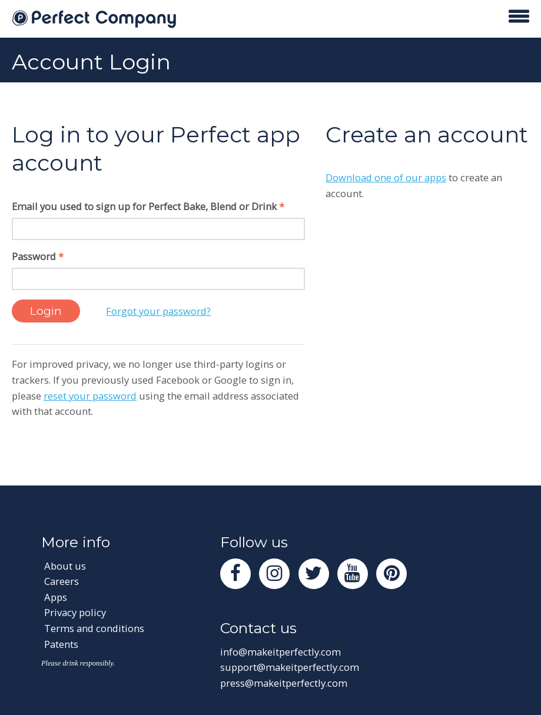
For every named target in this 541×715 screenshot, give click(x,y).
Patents (61, 644)
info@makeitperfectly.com (280, 652)
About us (65, 566)
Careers (61, 581)
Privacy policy (75, 612)
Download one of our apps (386, 177)
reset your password (90, 396)
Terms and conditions (94, 628)
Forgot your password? (158, 311)
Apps (55, 597)
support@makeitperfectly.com (289, 667)
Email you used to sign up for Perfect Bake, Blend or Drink (148, 206)
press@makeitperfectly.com (283, 683)
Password (38, 256)
